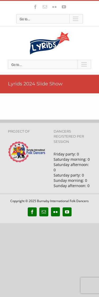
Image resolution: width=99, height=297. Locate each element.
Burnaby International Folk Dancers (63, 201)
